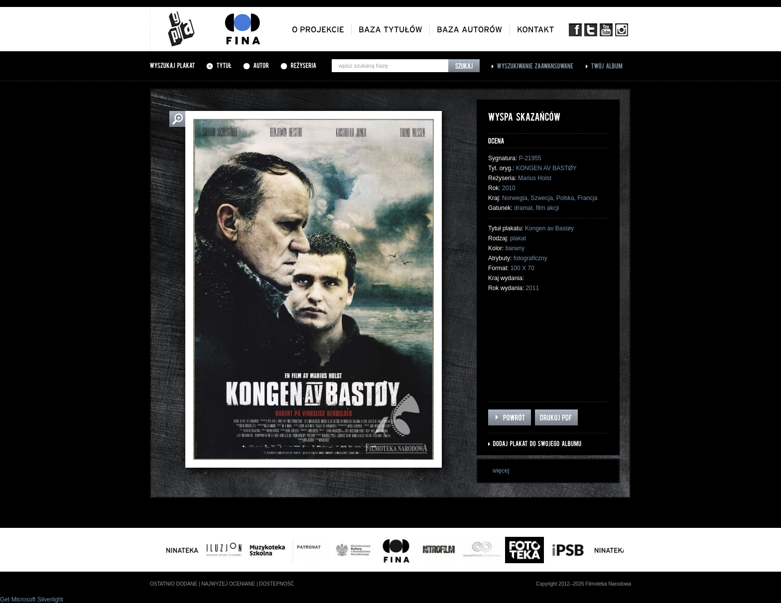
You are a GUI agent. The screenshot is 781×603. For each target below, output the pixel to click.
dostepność (276, 584)
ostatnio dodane (173, 584)
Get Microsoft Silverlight (31, 599)
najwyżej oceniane (228, 584)
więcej (501, 470)
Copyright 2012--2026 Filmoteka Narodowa (583, 584)
